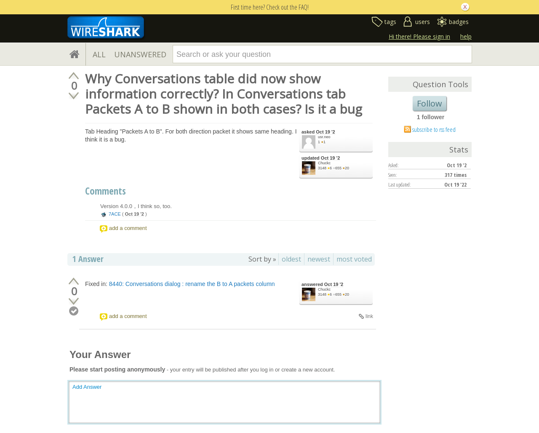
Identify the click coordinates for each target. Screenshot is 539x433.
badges (459, 22)
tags (390, 22)
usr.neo (324, 137)
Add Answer (86, 387)
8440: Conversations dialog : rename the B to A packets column (192, 284)
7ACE (115, 213)
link (369, 316)
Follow (429, 103)
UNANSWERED (140, 54)
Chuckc (324, 163)
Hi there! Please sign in (419, 36)
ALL (99, 54)
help (466, 36)
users (422, 22)
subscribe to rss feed (434, 129)
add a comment (128, 228)
